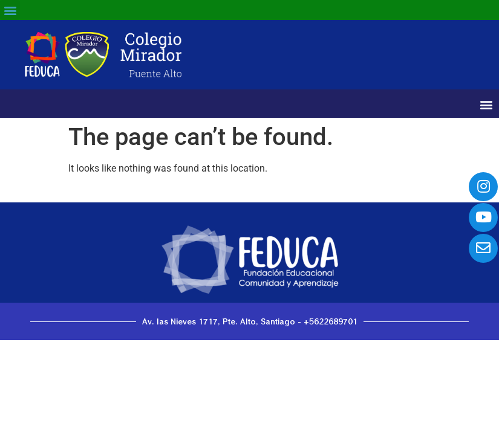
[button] (10, 10)
